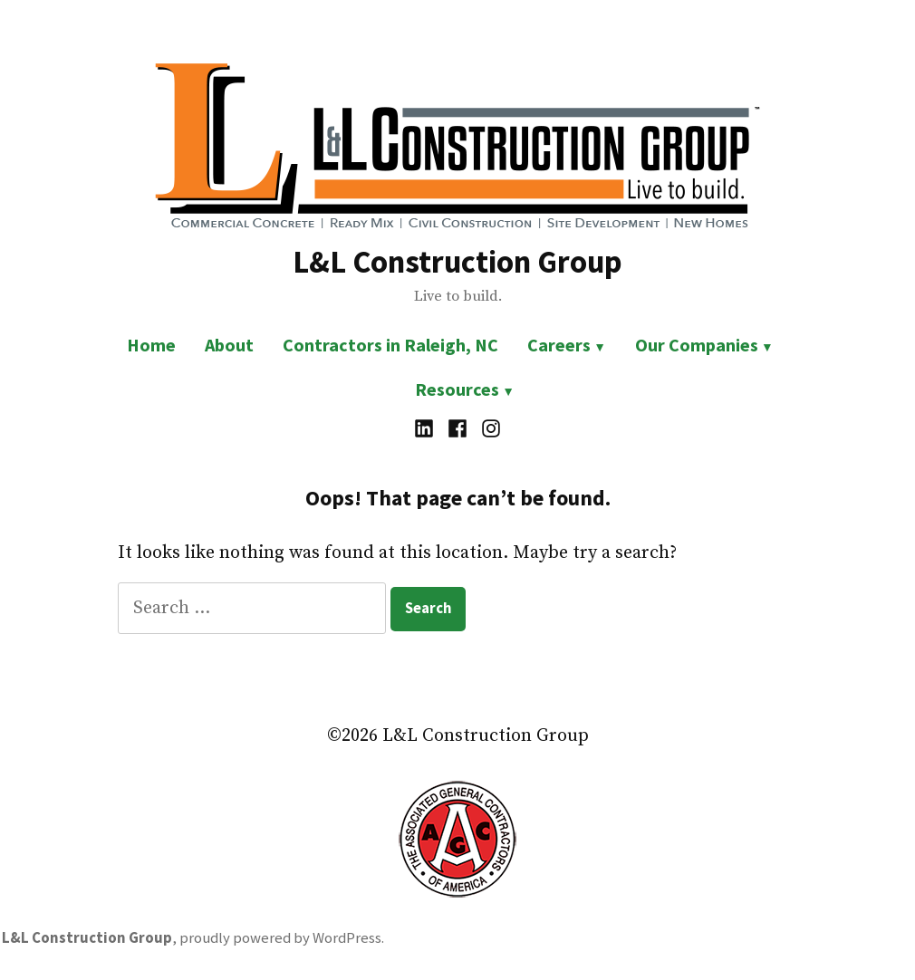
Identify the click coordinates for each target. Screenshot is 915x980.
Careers (559, 344)
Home (151, 344)
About (229, 344)
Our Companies (696, 344)
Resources (457, 389)
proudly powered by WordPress (280, 937)
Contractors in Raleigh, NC (390, 344)
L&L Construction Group (457, 261)
